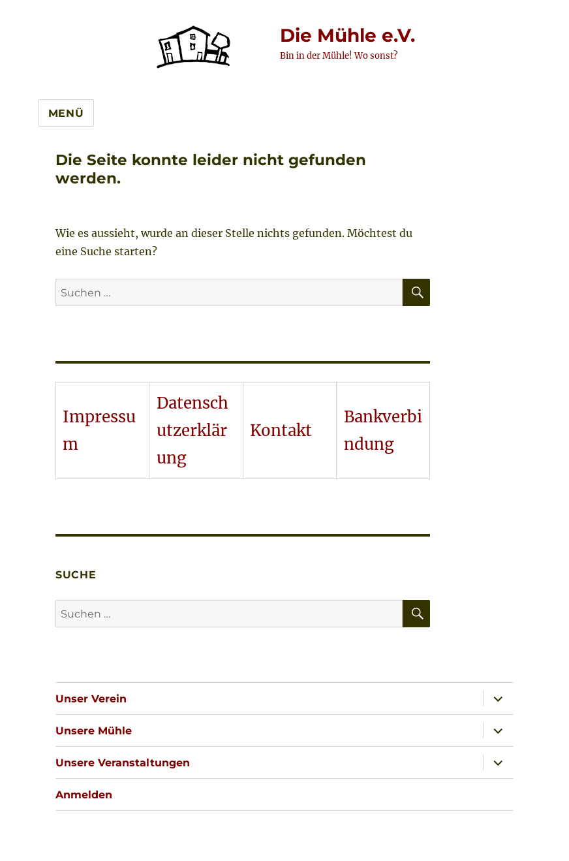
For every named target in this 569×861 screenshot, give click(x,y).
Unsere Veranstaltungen (122, 763)
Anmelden (83, 795)
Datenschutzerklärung (192, 430)
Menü (66, 113)
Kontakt (281, 430)
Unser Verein (91, 699)
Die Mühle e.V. (347, 35)
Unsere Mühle (93, 731)
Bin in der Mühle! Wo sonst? (338, 55)
